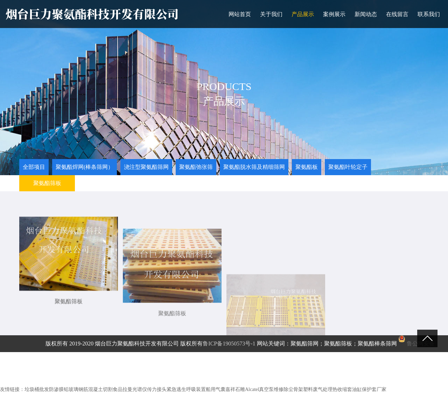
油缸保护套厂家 (369, 389)
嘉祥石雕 (235, 389)
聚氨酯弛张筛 (196, 167)
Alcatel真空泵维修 (264, 389)
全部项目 (34, 167)
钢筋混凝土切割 (95, 389)
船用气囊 (215, 389)
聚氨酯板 (306, 167)
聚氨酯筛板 (47, 183)
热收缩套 (342, 389)
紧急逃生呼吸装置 (186, 389)
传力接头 (157, 389)
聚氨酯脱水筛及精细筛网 (254, 167)
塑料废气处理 (317, 389)
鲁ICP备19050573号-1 (229, 343)
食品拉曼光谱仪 (130, 389)
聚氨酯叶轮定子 (348, 167)
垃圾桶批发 (36, 389)
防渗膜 (56, 389)
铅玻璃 (71, 389)
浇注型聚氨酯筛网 (146, 167)
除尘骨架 (293, 389)
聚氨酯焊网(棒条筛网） (84, 167)
